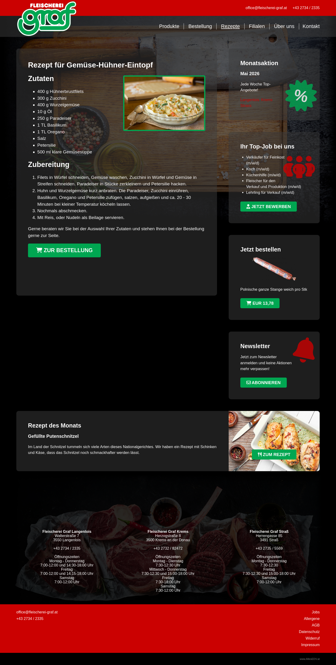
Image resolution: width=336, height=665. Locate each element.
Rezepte (230, 26)
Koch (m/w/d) (257, 169)
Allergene (312, 619)
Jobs (316, 612)
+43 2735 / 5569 (269, 548)
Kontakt (311, 26)
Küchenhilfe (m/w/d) (263, 175)
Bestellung (200, 26)
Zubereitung (48, 164)
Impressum (310, 645)
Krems (266, 100)
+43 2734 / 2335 (306, 8)
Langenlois (249, 100)
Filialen (257, 26)
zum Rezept (274, 454)
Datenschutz (309, 632)
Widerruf (313, 638)
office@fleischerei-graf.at (266, 8)
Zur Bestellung (64, 250)
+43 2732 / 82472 (167, 548)
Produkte (169, 26)
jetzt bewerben (268, 206)
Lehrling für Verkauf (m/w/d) (270, 192)
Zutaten (41, 78)
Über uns (284, 26)
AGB (316, 625)
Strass (246, 105)
